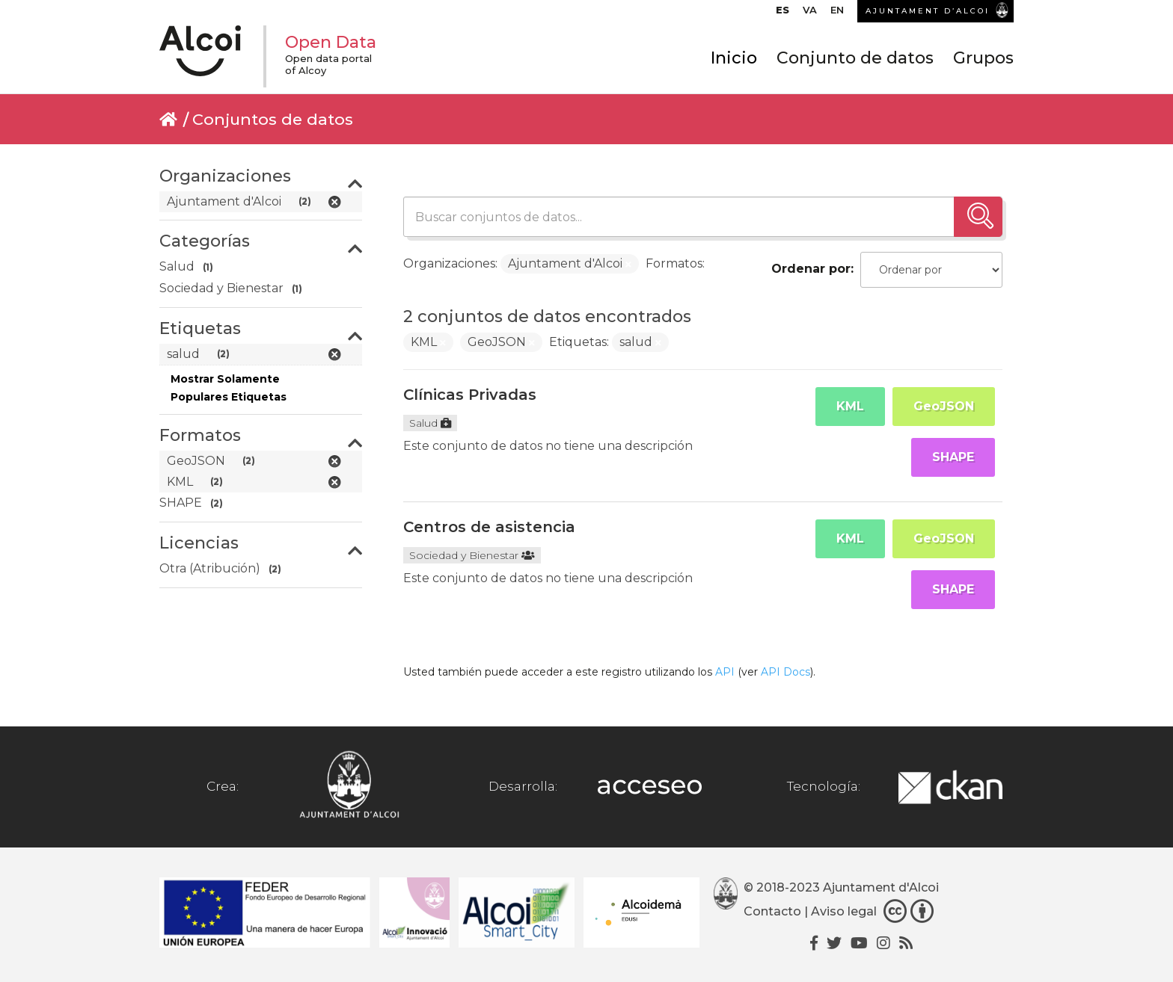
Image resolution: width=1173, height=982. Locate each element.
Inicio (734, 58)
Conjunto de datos (855, 58)
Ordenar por (811, 269)
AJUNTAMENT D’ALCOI (928, 11)
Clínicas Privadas (469, 395)
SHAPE (953, 457)
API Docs (785, 672)
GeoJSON (943, 406)
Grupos (983, 58)
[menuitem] (782, 13)
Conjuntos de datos (272, 119)
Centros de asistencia (489, 527)
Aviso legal (844, 911)
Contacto (772, 911)
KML (850, 406)
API (725, 672)
